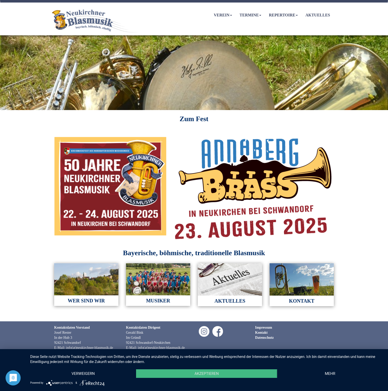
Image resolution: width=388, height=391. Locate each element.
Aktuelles (317, 15)
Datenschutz (264, 338)
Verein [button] (223, 15)
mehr (330, 373)
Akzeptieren (207, 373)
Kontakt (261, 332)
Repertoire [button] (283, 15)
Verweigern (83, 373)
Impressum (263, 327)
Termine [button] (250, 15)
